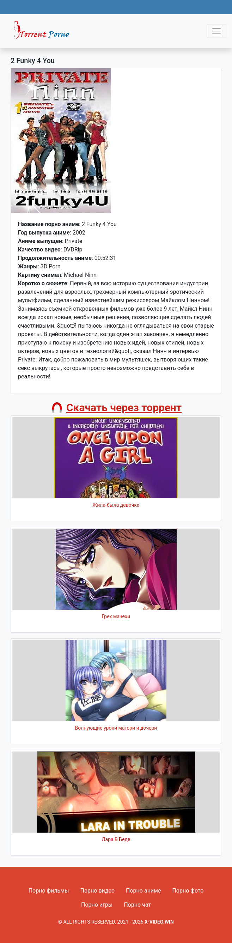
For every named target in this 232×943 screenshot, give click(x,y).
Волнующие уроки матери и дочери (116, 728)
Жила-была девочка (116, 505)
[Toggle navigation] (216, 31)
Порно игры (96, 904)
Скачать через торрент (124, 407)
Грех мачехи (116, 616)
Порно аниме (143, 890)
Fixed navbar (44, 32)
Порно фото (187, 890)
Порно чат (137, 904)
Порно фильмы (49, 890)
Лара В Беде (116, 839)
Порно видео (97, 890)
